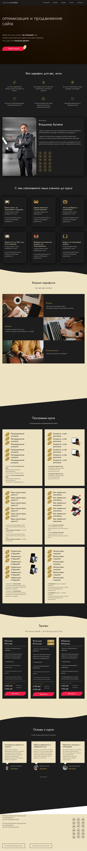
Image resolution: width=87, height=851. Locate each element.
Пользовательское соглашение (41, 845)
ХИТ (50, 641)
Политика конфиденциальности (14, 845)
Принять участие (13, 49)
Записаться (15, 694)
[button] (2, 751)
